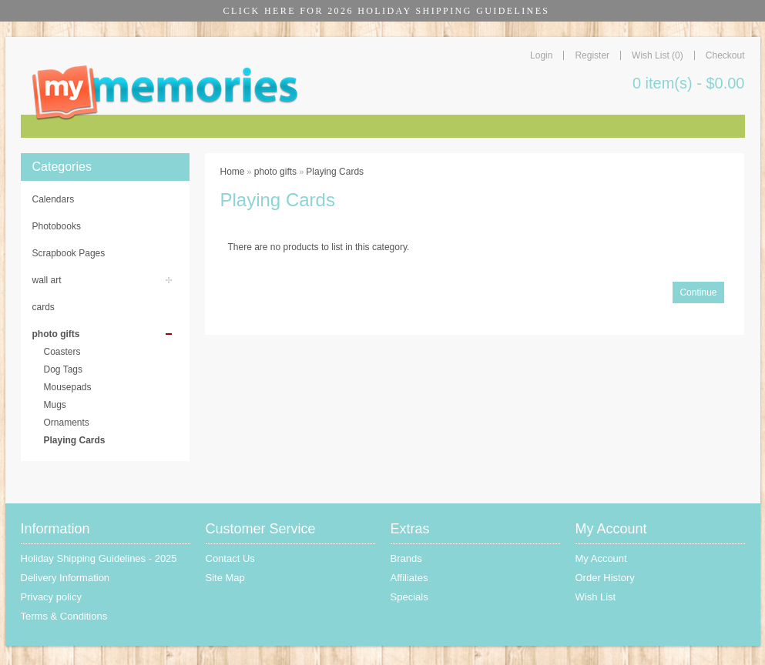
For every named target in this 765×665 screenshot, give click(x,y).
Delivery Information (65, 577)
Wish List (595, 597)
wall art (47, 280)
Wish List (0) (657, 55)
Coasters (62, 351)
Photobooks (56, 226)
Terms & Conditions (64, 616)
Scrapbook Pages (69, 253)
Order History (605, 577)
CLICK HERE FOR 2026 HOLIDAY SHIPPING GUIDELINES (386, 10)
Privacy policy (51, 597)
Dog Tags (63, 369)
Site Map (225, 577)
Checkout (725, 55)
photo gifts (56, 334)
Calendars (53, 199)
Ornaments (66, 422)
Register (592, 55)
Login (541, 55)
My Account (601, 558)
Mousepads (68, 387)
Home (232, 171)
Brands (406, 558)
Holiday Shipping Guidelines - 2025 (99, 558)
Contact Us (230, 558)
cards (43, 307)
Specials (409, 597)
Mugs (55, 404)
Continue (697, 292)
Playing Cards (75, 440)
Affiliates (409, 577)
